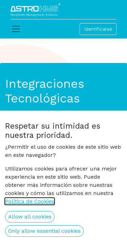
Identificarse (98, 29)
